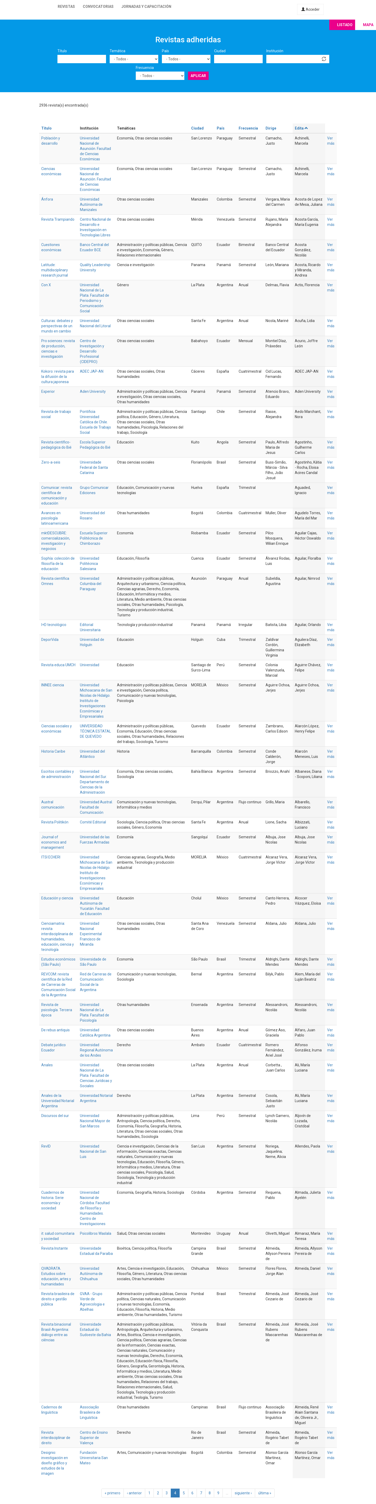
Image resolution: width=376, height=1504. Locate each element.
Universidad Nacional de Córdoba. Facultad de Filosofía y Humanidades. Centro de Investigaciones (95, 1208)
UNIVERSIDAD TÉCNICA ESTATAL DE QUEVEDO (95, 731)
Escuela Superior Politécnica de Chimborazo (94, 538)
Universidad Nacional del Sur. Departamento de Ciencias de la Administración (94, 781)
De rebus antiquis (55, 1030)
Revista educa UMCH (58, 665)
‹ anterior (134, 1493)
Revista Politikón (54, 822)
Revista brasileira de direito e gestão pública (57, 1299)
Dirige (271, 128)
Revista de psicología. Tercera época (56, 1010)
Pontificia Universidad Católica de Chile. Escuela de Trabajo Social (95, 422)
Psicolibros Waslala (95, 1233)
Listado (344, 25)
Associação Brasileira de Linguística (90, 1412)
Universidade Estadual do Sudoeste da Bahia (95, 1329)
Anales (47, 1065)
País (165, 51)
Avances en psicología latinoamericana (54, 518)
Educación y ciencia (57, 898)
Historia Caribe (53, 751)
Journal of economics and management (53, 842)
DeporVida (49, 639)
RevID (46, 1146)
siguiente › (243, 1493)
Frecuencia (145, 68)
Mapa (368, 25)
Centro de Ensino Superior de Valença (94, 1437)
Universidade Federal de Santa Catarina (94, 467)
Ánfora (47, 199)
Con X (46, 285)
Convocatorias (98, 6)
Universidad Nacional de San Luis (93, 1151)
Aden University (93, 391)
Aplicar (198, 76)
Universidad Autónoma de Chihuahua (91, 1273)
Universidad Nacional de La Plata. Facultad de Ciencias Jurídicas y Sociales (96, 1075)
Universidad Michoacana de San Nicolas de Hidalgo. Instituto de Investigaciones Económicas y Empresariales (96, 700)
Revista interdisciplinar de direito (55, 1437)
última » (264, 1493)
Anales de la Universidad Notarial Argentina (57, 1100)
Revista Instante (54, 1248)
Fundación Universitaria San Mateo (94, 1457)
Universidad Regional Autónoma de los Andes (96, 1050)
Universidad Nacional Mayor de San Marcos (95, 1121)
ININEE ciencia (52, 685)
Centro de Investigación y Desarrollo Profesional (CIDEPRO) (92, 351)
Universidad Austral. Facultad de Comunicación (96, 807)
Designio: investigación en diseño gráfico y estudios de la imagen (54, 1463)
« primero (112, 1493)
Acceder (310, 9)
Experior (48, 391)
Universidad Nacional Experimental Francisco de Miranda (91, 933)
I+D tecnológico (53, 625)
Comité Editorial (93, 822)
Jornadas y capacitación (146, 6)
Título (62, 51)
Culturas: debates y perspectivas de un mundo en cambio (57, 326)
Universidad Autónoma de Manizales (91, 204)
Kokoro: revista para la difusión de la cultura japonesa (57, 376)
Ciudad (220, 51)
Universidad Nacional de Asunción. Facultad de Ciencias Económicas (95, 148)
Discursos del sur (55, 1116)
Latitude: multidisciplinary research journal (54, 270)
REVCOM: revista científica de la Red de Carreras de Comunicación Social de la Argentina (58, 984)
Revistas (66, 6)
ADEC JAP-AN (91, 371)
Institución (274, 51)
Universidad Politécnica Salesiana (89, 563)
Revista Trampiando (57, 219)
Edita (301, 128)
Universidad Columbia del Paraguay (90, 583)
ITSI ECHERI (50, 857)
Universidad (89, 665)
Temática (117, 51)
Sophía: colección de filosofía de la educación (58, 563)
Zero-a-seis (50, 462)
